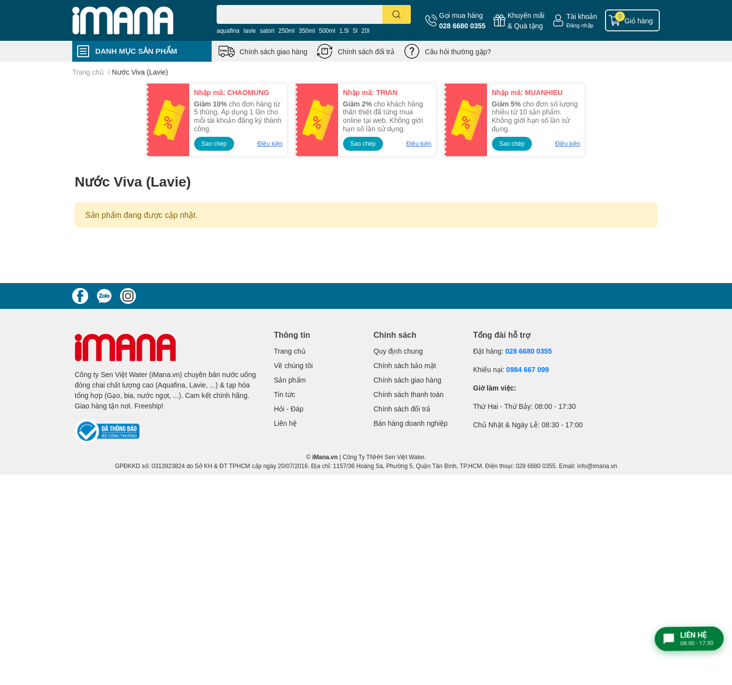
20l (365, 30)
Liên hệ (285, 423)
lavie (250, 30)
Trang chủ (290, 351)
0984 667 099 (527, 369)
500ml (327, 30)
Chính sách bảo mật (404, 365)
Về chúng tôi (293, 365)
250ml (286, 30)
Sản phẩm (290, 380)
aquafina (228, 30)
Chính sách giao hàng (273, 51)
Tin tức (284, 394)
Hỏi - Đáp (288, 408)
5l (355, 30)
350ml (307, 30)
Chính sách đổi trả (366, 51)
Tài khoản (581, 16)
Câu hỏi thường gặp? (458, 51)
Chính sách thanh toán (408, 394)
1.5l (344, 30)
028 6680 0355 (462, 25)
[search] (396, 14)
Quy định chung (398, 351)
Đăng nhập (580, 25)
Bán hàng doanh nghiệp (410, 423)
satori (267, 30)
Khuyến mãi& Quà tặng (525, 20)
